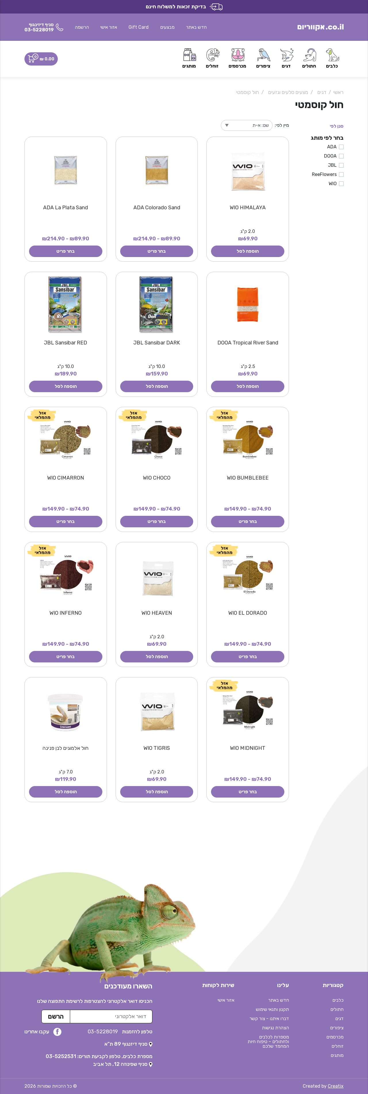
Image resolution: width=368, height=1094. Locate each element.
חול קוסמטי (247, 92)
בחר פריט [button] (156, 251)
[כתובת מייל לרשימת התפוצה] (111, 1016)
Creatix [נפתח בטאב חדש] (336, 1086)
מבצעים (167, 27)
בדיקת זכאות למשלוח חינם (184, 6)
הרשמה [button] (82, 27)
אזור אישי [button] (108, 27)
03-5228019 (103, 1031)
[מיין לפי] (247, 125)
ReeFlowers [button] (324, 174)
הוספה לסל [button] (248, 251)
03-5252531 (61, 1056)
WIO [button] (333, 183)
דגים (321, 92)
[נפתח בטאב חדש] (128, 1044)
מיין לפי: (282, 125)
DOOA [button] (330, 156)
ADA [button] (332, 147)
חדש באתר (196, 27)
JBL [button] (332, 165)
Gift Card (139, 27)
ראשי (338, 92)
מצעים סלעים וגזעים (288, 92)
